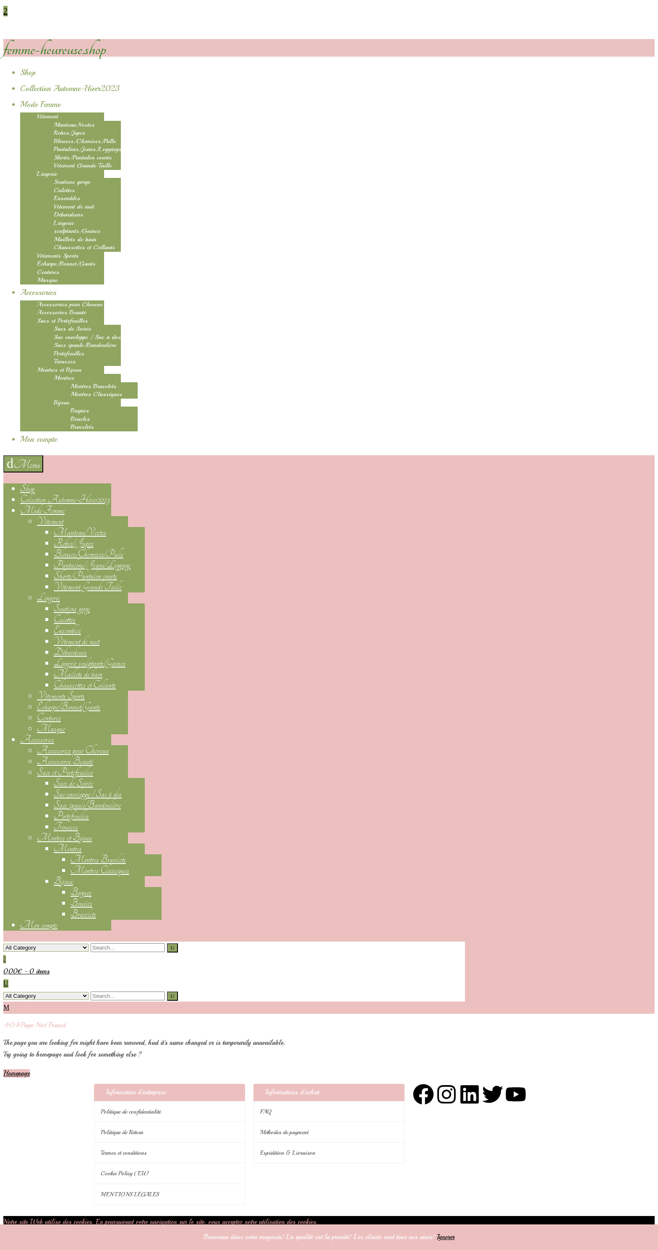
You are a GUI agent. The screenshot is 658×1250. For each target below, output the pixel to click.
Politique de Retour (122, 1132)
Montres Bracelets (93, 386)
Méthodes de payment (284, 1132)
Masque (47, 280)
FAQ (265, 1111)
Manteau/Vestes (74, 125)
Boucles (80, 419)
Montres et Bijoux (59, 370)
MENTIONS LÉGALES (130, 1194)
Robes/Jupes (69, 133)
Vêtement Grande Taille (83, 166)
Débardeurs (68, 215)
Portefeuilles (69, 354)
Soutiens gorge (72, 182)
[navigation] (23, 463)
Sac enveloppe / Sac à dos (87, 337)
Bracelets (82, 427)
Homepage (16, 1073)
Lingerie (47, 174)
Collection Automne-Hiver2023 (70, 89)
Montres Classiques (96, 394)
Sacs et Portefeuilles (62, 321)
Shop (27, 73)
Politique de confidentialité (131, 1111)
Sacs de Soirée (72, 329)
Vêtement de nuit (74, 207)
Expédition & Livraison (287, 1152)
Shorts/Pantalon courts (83, 158)
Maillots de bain (75, 239)
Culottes (64, 190)
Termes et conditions (123, 1152)
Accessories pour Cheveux (70, 304)
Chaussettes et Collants (84, 247)
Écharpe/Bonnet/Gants (66, 264)
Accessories (38, 292)
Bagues (79, 411)
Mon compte (38, 439)
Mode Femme (40, 104)
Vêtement (47, 116)
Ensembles (67, 198)
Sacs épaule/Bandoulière (85, 345)
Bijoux (62, 403)
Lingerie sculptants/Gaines (77, 227)
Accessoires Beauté (61, 312)
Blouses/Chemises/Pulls (85, 141)
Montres (64, 378)
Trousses (65, 361)
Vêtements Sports (57, 256)
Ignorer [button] (445, 1237)
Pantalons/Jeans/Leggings (87, 149)
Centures (48, 272)
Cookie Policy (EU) (125, 1173)
